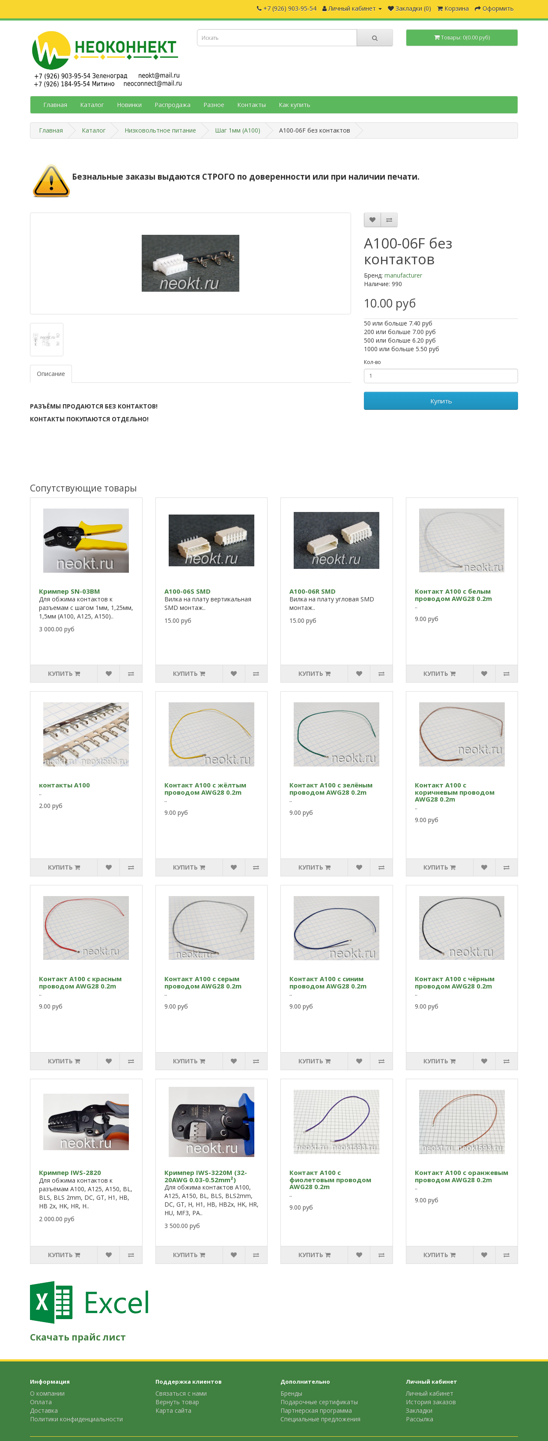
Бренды (291, 1393)
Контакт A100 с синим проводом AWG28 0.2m (327, 982)
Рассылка (419, 1419)
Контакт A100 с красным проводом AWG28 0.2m (80, 982)
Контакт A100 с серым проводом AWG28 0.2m (202, 982)
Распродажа (173, 105)
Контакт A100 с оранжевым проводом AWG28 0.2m (461, 1176)
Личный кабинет (429, 1393)
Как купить (294, 105)
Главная (55, 105)
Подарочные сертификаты (319, 1402)
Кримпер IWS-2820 (70, 1172)
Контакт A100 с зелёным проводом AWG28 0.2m (330, 788)
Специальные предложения (320, 1419)
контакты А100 (64, 785)
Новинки (129, 105)
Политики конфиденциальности (76, 1419)
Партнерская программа (316, 1410)
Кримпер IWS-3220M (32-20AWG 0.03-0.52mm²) (205, 1176)
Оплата (41, 1402)
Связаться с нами (181, 1393)
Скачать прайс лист (78, 1337)
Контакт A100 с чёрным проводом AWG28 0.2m (454, 982)
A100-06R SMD (312, 591)
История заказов (431, 1402)
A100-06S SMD (187, 591)
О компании (47, 1393)
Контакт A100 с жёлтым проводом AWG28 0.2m (205, 788)
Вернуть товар (177, 1402)
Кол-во (372, 362)
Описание (51, 374)
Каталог (92, 105)
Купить (441, 400)
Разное (213, 105)
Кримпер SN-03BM (69, 591)
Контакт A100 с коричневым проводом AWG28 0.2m (454, 792)
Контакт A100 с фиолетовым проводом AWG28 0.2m (330, 1179)
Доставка (44, 1410)
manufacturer (403, 275)
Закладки (419, 1410)
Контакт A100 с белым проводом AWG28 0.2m (453, 595)
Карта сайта (173, 1410)
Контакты (251, 105)
